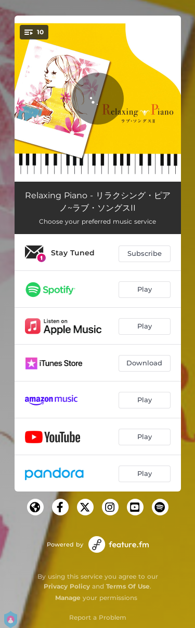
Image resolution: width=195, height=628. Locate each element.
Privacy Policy (67, 586)
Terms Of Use (128, 586)
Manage (68, 598)
